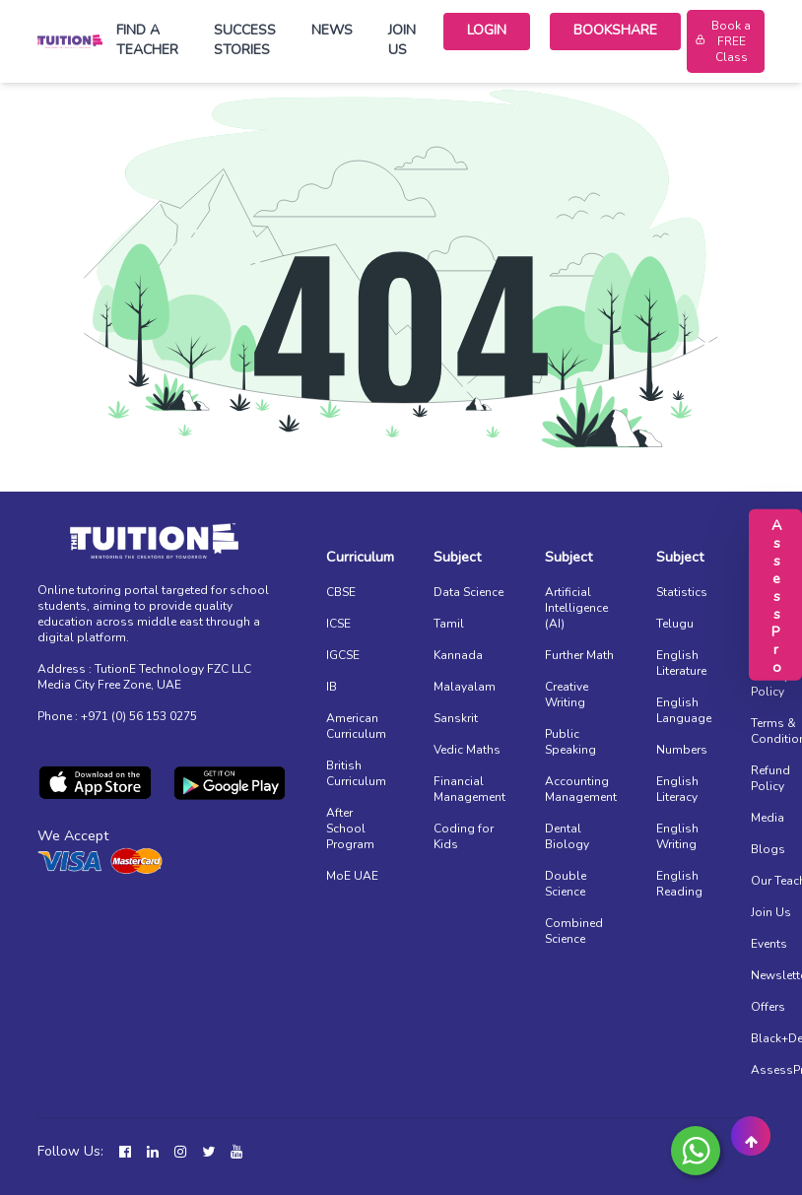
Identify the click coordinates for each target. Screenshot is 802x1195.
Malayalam (465, 687)
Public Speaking (570, 742)
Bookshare (615, 30)
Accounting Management (581, 789)
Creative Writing (566, 694)
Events (769, 944)
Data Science (468, 592)
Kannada (458, 655)
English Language (683, 710)
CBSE (341, 592)
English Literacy (677, 789)
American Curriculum (356, 726)
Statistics (681, 592)
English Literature (681, 663)
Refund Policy (770, 778)
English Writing (677, 836)
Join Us (402, 40)
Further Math (579, 655)
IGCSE (343, 655)
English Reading (679, 883)
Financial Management (469, 789)
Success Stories (245, 40)
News (332, 30)
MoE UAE (352, 876)
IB (331, 687)
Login (486, 30)
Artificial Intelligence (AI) (576, 607)
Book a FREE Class (723, 41)
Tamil (449, 623)
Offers (768, 1007)
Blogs (768, 849)
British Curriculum (356, 773)
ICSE (338, 623)
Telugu (675, 623)
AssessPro (776, 594)
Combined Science (574, 931)
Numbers (681, 750)
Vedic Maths (467, 750)
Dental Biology (567, 836)
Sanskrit (456, 718)
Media (767, 818)
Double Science (565, 883)
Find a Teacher (147, 40)
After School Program (350, 828)
